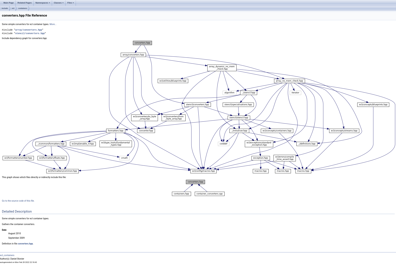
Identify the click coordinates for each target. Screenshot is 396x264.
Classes (59, 4)
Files (71, 4)
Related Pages (24, 3)
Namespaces (43, 4)
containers (22, 8)
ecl (13, 8)
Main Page (8, 3)
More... (53, 24)
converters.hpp (25, 243)
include (5, 8)
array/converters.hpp (28, 29)
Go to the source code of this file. (18, 201)
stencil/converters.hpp (30, 33)
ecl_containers (7, 255)
